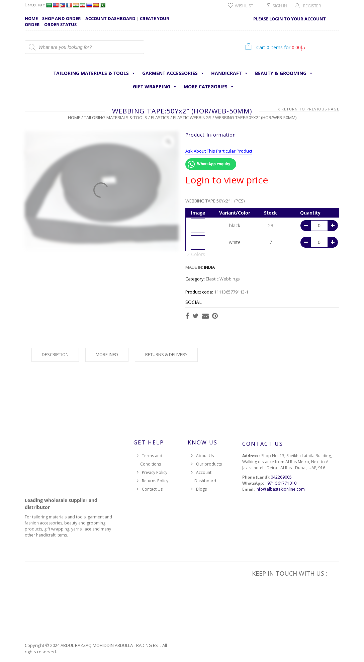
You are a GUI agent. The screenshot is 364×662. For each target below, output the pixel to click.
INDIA (209, 267)
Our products (209, 464)
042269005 (281, 477)
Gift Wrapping (155, 86)
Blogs (201, 489)
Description (55, 354)
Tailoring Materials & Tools (94, 73)
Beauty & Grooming (284, 73)
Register (312, 6)
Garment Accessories (173, 73)
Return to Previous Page (310, 108)
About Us (205, 456)
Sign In (280, 6)
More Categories (209, 86)
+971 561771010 (280, 483)
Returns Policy (155, 481)
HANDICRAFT (229, 73)
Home (74, 117)
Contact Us (152, 489)
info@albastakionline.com (280, 489)
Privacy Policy (154, 472)
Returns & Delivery (166, 354)
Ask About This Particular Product (218, 151)
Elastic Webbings (192, 117)
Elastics (160, 117)
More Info (107, 354)
